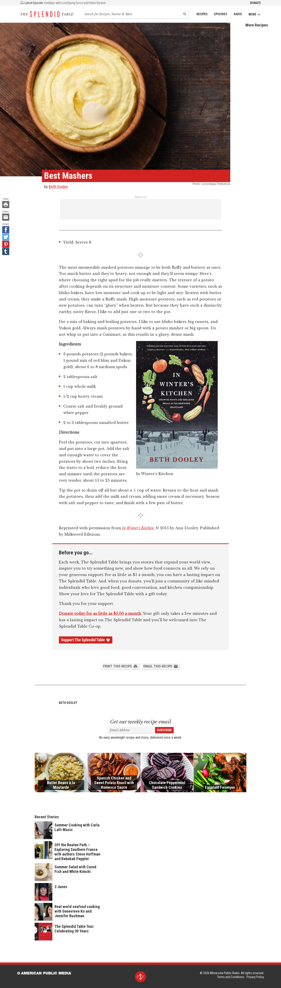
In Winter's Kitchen (138, 528)
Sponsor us (141, 197)
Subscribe (164, 730)
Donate (255, 3)
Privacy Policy (255, 977)
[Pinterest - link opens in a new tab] (5, 244)
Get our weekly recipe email (140, 722)
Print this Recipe (120, 666)
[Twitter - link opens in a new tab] (5, 236)
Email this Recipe (160, 666)
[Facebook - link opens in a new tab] (5, 229)
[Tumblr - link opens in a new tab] (5, 251)
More (255, 14)
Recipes (202, 14)
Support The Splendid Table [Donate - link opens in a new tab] (85, 640)
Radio (238, 14)
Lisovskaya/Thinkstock (216, 184)
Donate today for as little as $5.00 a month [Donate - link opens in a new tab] (100, 613)
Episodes (220, 14)
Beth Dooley (58, 186)
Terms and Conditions (230, 977)
